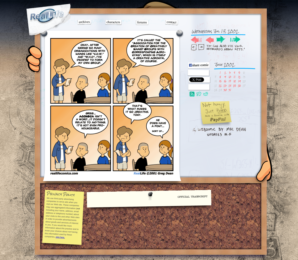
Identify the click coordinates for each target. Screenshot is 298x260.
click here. (60, 237)
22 (220, 85)
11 (234, 77)
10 (230, 77)
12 (239, 77)
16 (225, 81)
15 (220, 81)
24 (230, 85)
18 (234, 81)
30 (225, 90)
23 (225, 85)
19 (239, 81)
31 (230, 90)
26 (239, 85)
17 (230, 81)
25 (234, 85)
